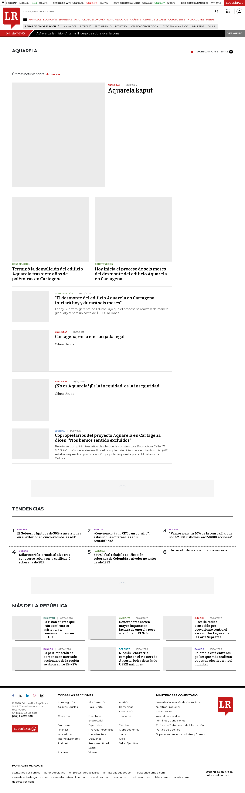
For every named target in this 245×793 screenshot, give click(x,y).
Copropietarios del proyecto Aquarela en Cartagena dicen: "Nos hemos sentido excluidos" (108, 438)
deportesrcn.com (23, 781)
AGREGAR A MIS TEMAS (215, 52)
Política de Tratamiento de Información (180, 725)
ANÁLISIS (135, 19)
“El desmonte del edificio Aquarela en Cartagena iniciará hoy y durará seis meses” (105, 300)
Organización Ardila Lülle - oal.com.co (219, 773)
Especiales (94, 725)
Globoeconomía (129, 729)
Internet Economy (69, 738)
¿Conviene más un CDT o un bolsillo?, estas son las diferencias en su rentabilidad (122, 537)
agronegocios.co (54, 772)
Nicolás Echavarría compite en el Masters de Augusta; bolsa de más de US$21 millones (138, 658)
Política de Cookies (168, 729)
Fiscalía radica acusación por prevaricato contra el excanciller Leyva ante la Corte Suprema (212, 629)
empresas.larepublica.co (84, 772)
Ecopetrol (121, 26)
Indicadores (65, 734)
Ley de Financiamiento (175, 26)
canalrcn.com (99, 777)
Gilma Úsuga (64, 344)
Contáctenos (164, 711)
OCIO (77, 19)
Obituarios (94, 738)
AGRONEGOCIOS (117, 19)
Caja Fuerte (95, 706)
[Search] (216, 11)
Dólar (211, 26)
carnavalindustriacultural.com (69, 777)
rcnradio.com (120, 777)
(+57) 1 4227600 (22, 715)
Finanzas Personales (100, 729)
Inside (122, 734)
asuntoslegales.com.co (26, 772)
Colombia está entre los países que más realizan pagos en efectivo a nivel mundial (213, 658)
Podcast (63, 743)
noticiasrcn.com (141, 777)
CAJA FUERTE (176, 19)
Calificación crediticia (144, 26)
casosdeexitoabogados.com (30, 777)
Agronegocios (66, 702)
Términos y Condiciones (170, 720)
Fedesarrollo (103, 26)
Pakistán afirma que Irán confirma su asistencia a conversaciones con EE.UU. (59, 629)
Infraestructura (97, 734)
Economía (125, 715)
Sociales (63, 752)
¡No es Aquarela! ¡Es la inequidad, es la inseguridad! (108, 386)
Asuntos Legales (68, 706)
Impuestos (198, 26)
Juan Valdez (69, 26)
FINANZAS (35, 19)
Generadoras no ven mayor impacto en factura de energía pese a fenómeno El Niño (137, 627)
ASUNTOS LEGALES (154, 19)
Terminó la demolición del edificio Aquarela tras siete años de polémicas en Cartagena (47, 273)
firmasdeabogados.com (118, 772)
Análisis (123, 702)
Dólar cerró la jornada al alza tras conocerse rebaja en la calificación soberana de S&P (46, 558)
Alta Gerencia (96, 702)
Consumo (64, 715)
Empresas (64, 725)
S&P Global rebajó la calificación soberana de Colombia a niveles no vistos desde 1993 (125, 558)
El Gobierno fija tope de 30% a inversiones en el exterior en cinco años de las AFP (49, 535)
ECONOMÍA (50, 19)
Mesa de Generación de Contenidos (178, 702)
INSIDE (210, 19)
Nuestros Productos (168, 706)
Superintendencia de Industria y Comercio (182, 734)
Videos (92, 752)
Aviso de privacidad (168, 715)
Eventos (124, 725)
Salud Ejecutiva (128, 743)
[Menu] (26, 19)
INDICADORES (195, 19)
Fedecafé (85, 26)
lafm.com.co (163, 777)
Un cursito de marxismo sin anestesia (198, 550)
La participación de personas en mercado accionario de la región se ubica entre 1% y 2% (61, 658)
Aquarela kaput (130, 90)
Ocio (122, 738)
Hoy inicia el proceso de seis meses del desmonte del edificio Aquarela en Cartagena (131, 273)
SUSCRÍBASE (234, 3)
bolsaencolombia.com (151, 772)
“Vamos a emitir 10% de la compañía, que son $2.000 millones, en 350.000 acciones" (201, 535)
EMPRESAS (65, 19)
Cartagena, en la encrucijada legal (90, 336)
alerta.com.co (183, 777)
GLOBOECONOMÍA (93, 19)
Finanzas (63, 729)
